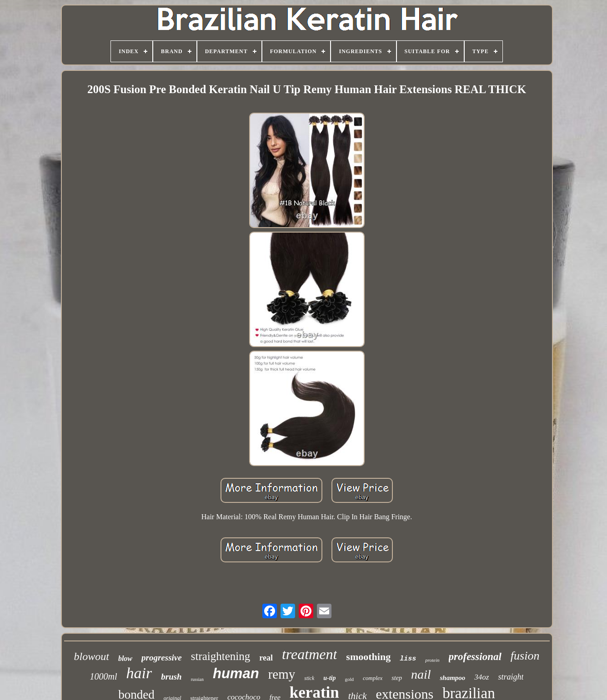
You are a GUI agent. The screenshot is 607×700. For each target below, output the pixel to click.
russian (197, 679)
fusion (525, 655)
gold (349, 679)
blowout (91, 656)
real (266, 657)
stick (309, 678)
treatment (309, 654)
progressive (161, 657)
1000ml (103, 676)
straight (510, 676)
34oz (481, 677)
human (236, 673)
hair (139, 673)
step (396, 678)
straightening (221, 656)
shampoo (452, 677)
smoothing (368, 656)
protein (432, 660)
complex (372, 678)
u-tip (329, 678)
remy (282, 674)
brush (171, 676)
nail (421, 674)
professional (475, 656)
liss (408, 659)
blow (125, 658)
